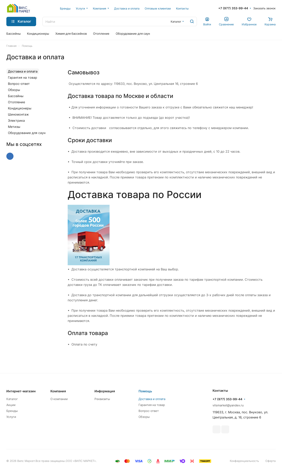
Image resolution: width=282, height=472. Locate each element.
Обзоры (14, 90)
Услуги (11, 417)
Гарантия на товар (22, 77)
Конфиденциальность (244, 460)
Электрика (16, 121)
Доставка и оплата (23, 71)
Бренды (12, 411)
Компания (58, 391)
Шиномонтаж (18, 114)
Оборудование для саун (26, 133)
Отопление (16, 102)
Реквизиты (102, 399)
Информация (104, 391)
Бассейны (15, 96)
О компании (59, 399)
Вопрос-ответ (19, 84)
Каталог (12, 399)
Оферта (270, 460)
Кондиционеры (19, 108)
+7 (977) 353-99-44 (233, 8)
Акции (10, 405)
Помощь (145, 391)
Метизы (14, 127)
